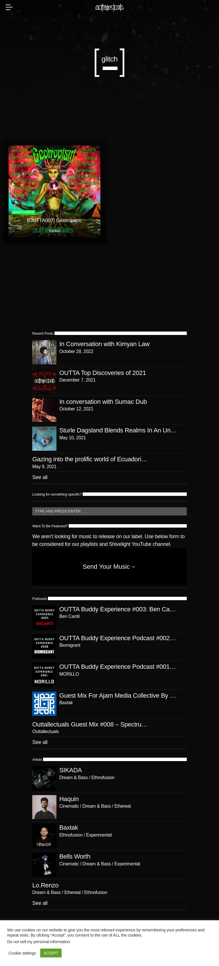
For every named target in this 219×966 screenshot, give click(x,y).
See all (39, 477)
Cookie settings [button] (22, 953)
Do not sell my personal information (38, 941)
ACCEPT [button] (51, 953)
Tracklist (54, 231)
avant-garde (23, 212)
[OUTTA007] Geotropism (54, 220)
